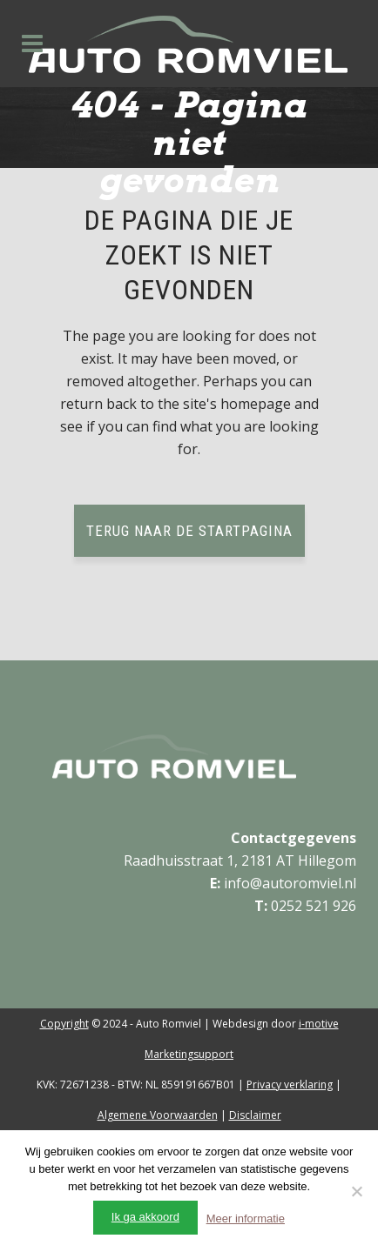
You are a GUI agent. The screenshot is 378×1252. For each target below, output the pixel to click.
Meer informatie (245, 1218)
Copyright (64, 1023)
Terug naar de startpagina (189, 530)
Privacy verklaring (289, 1084)
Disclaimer (255, 1115)
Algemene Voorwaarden (158, 1115)
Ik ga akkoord (145, 1216)
